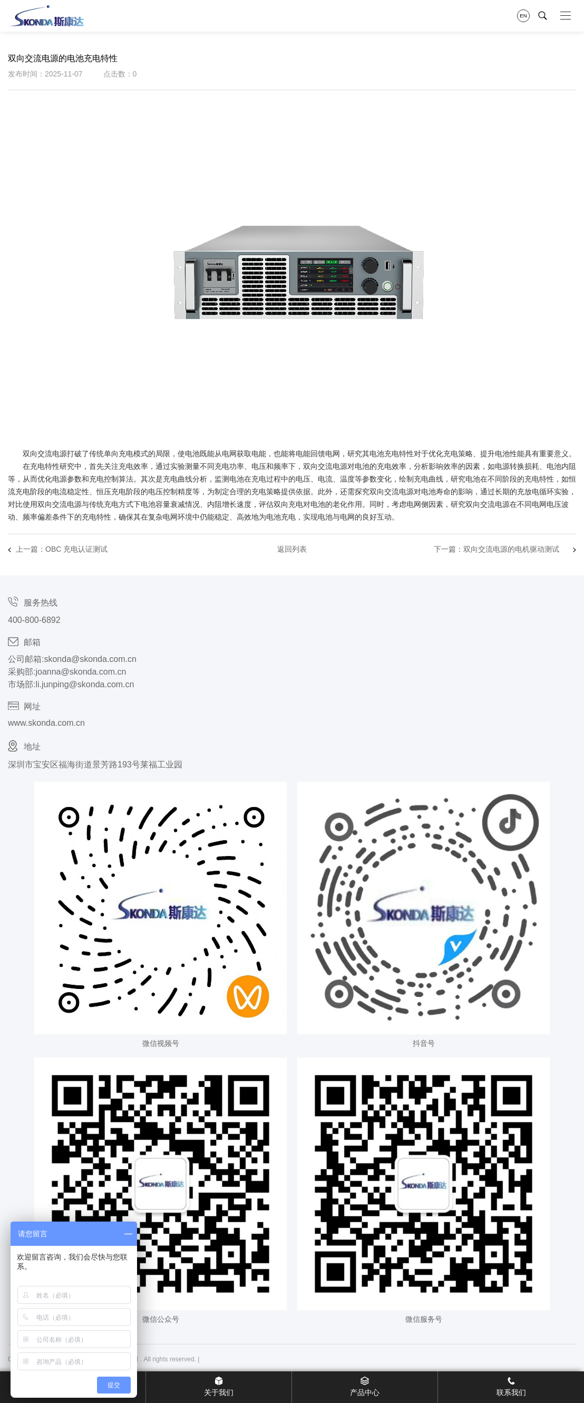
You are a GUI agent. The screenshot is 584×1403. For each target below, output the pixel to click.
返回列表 (292, 549)
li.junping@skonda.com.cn (84, 684)
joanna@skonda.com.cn (80, 671)
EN (523, 15)
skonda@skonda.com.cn (90, 659)
